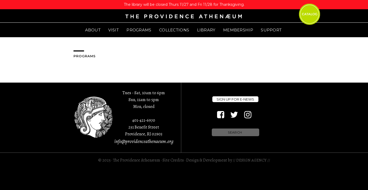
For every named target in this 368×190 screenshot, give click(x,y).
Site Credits (173, 160)
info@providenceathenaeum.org (143, 141)
